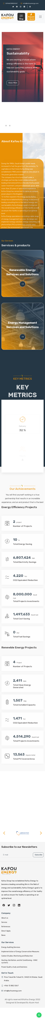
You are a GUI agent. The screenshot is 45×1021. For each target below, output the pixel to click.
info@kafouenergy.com (29, 3)
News (3, 933)
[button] (6, 125)
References (5, 924)
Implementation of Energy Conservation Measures (20, 949)
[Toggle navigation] (40, 16)
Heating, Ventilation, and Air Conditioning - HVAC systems (19, 959)
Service (4, 920)
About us (4, 915)
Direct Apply (6, 928)
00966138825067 (10, 3)
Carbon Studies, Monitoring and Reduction (17, 953)
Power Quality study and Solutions (14, 964)
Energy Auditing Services (10, 945)
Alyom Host (34, 1000)
